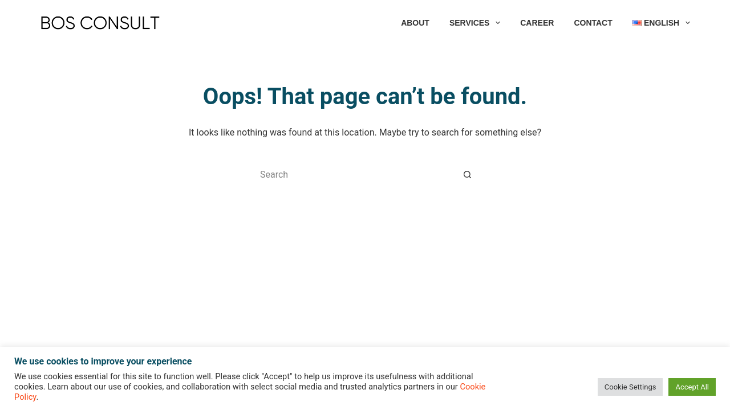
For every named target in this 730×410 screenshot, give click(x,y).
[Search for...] (353, 174)
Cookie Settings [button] (630, 387)
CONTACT (593, 22)
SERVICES (477, 23)
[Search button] (467, 174)
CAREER (537, 22)
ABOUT (415, 22)
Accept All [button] (692, 387)
